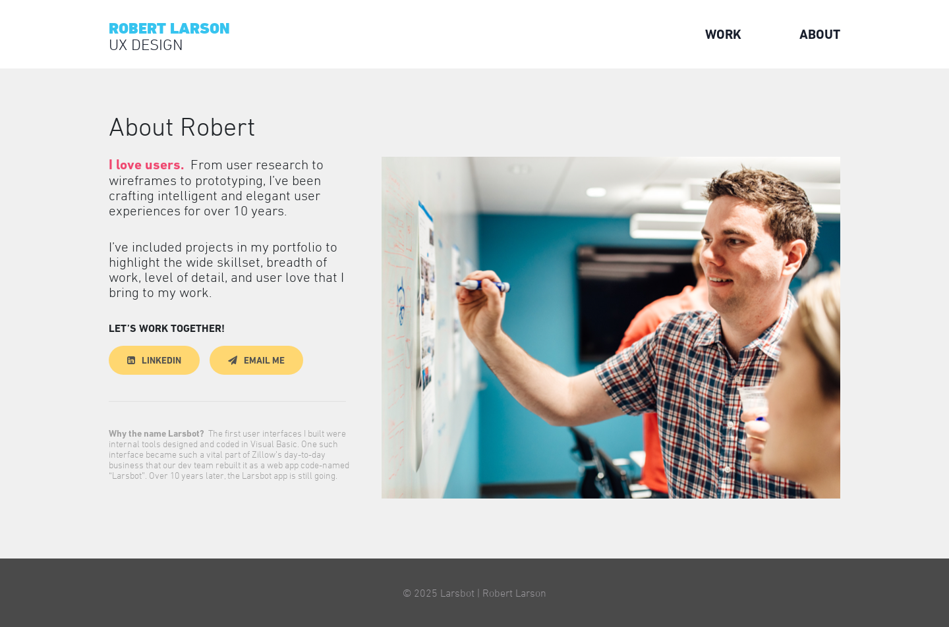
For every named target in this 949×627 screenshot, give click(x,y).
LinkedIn (161, 360)
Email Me (264, 360)
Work (723, 34)
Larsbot (457, 593)
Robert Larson (514, 593)
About (819, 34)
